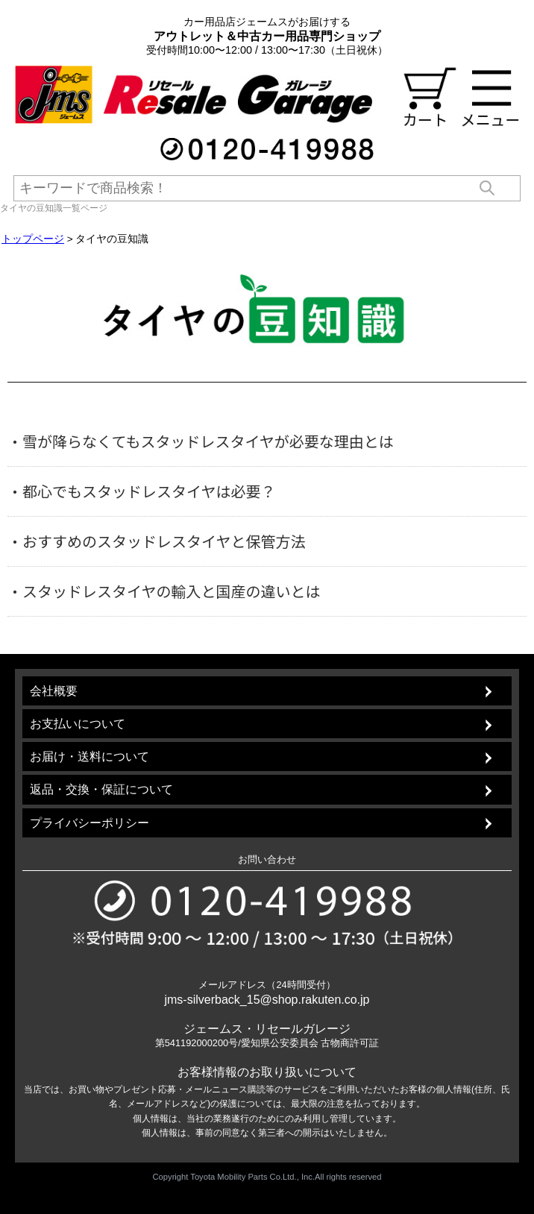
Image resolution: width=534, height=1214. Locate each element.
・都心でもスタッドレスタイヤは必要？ (141, 491)
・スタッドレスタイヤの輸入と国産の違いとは (163, 591)
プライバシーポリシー (89, 823)
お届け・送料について (89, 756)
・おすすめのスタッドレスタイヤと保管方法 (156, 541)
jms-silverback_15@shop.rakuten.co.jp (266, 999)
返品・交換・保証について (101, 789)
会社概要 (54, 691)
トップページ (32, 239)
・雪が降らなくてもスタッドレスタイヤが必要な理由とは (200, 441)
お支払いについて (77, 723)
